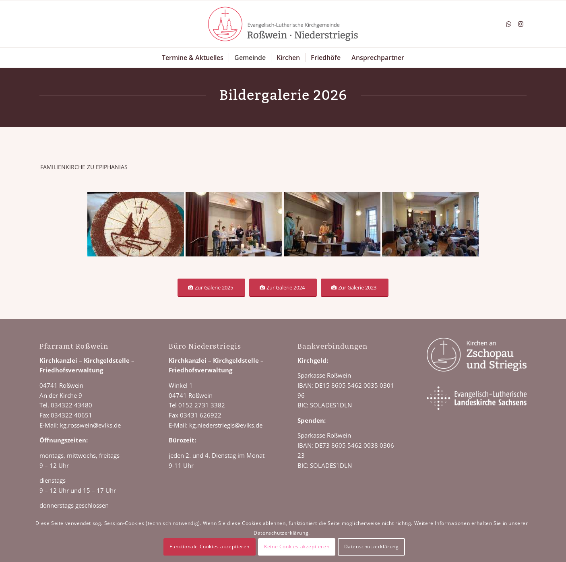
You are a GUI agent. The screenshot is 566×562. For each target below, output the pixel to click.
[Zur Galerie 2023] (354, 288)
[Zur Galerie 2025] (211, 288)
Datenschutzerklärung (371, 546)
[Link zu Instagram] (520, 24)
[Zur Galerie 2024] (283, 288)
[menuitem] (193, 58)
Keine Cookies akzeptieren (296, 546)
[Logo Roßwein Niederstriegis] (283, 23)
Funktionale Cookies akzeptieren (209, 546)
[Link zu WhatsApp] (508, 24)
